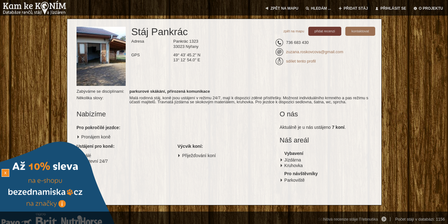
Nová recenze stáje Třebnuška (350, 219)
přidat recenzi (325, 31)
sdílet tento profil (301, 61)
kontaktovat (360, 31)
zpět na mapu (293, 31)
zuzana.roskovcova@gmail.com (314, 51)
